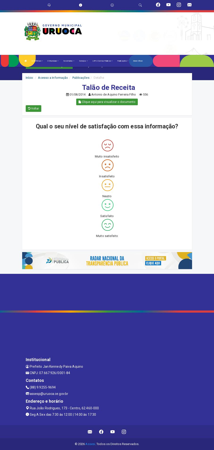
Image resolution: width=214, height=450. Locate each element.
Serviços (83, 61)
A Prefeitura (37, 61)
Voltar (33, 108)
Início (29, 77)
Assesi (90, 444)
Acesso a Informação (53, 77)
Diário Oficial (137, 61)
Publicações (122, 61)
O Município (53, 61)
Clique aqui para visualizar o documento (107, 102)
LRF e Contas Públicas (102, 61)
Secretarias (68, 61)
